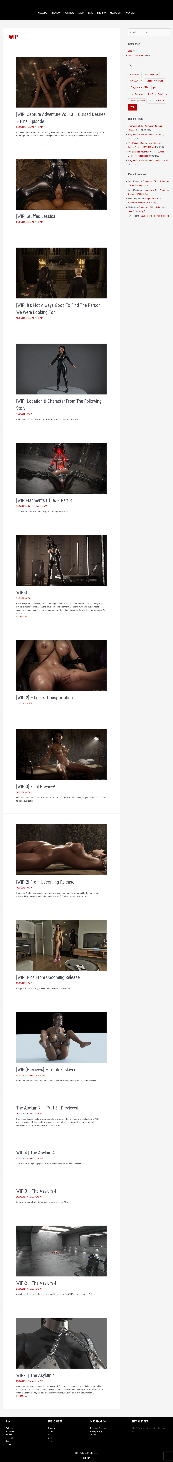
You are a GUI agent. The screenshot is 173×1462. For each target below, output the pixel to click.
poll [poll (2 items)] (154, 88)
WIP (41, 127)
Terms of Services (98, 1428)
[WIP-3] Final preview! (39, 786)
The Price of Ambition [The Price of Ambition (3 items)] (157, 94)
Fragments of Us (35, 506)
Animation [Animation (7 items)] (135, 74)
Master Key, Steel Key (137, 55)
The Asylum (33, 1113)
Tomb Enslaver (34, 1075)
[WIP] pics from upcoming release (53, 977)
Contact (130, 13)
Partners (9, 1434)
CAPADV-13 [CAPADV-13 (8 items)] (136, 81)
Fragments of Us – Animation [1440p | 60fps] (148, 160)
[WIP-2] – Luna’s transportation (49, 697)
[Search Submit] (147, 32)
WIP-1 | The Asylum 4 (39, 1375)
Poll (49, 1434)
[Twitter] (88, 1458)
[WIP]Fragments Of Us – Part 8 (48, 500)
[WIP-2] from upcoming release (50, 882)
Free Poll (9, 1438)
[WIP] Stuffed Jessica (39, 216)
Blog (90, 13)
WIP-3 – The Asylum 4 (39, 1191)
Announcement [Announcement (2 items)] (151, 75)
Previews (56, 13)
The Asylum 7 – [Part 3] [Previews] (53, 1107)
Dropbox (51, 1428)
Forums (51, 1431)
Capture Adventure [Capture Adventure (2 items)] (155, 81)
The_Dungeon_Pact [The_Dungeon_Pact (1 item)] (137, 101)
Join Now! (69, 13)
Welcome (42, 13)
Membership (116, 13)
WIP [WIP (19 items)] (132, 107)
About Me (10, 1431)
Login (81, 13)
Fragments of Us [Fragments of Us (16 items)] (139, 87)
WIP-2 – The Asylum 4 (39, 1283)
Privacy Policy (96, 1431)
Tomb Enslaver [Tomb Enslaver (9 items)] (157, 100)
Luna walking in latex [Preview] (155, 216)
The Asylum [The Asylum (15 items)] (136, 94)
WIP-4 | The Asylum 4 (39, 1152)
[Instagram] (84, 1458)
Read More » (21, 616)
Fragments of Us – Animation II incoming (146, 135)
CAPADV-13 (33, 127)
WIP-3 (22, 592)
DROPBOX (101, 13)
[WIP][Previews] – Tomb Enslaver (51, 1069)
